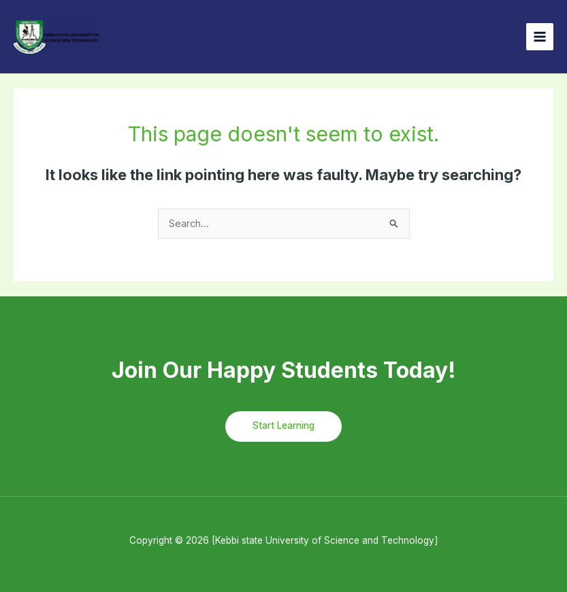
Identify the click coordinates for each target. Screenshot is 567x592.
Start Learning (283, 425)
